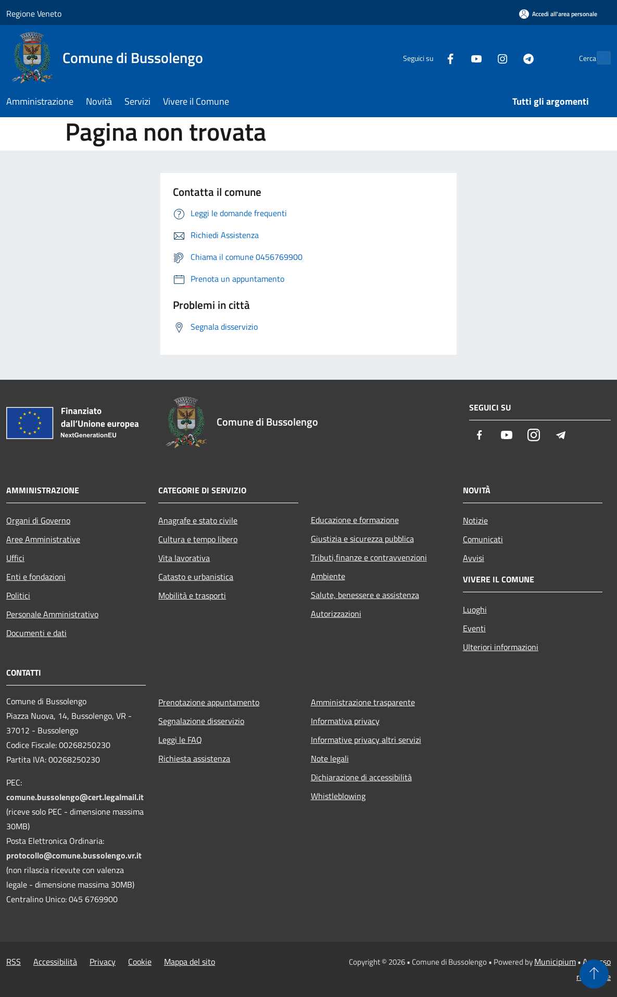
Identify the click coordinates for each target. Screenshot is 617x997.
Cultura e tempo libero (197, 539)
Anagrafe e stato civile (197, 520)
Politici (18, 595)
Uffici (15, 558)
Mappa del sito (189, 961)
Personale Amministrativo (52, 614)
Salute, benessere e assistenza (365, 595)
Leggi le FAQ (180, 739)
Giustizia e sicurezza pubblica (362, 538)
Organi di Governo (38, 520)
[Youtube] (453, 58)
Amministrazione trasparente (363, 702)
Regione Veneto (33, 13)
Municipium (555, 961)
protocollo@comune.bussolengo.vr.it (74, 855)
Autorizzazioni (336, 613)
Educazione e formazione (355, 520)
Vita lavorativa (184, 558)
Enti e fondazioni (36, 576)
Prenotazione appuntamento (208, 702)
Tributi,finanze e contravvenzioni (369, 557)
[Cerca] (598, 57)
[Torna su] (594, 974)
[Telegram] (505, 58)
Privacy (103, 961)
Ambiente (328, 576)
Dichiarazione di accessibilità (361, 777)
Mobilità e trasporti (192, 595)
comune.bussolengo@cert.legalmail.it (75, 797)
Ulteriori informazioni (500, 647)
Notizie (475, 520)
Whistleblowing (338, 796)
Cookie (140, 961)
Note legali (330, 758)
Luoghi (475, 609)
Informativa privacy (345, 721)
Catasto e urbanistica (195, 576)
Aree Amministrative (43, 539)
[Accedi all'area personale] (558, 14)
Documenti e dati (36, 633)
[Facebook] (427, 58)
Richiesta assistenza (194, 758)
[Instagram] (479, 58)
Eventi (474, 628)
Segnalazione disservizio (201, 721)
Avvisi (473, 558)
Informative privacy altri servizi (366, 739)
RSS (13, 961)
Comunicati (483, 539)
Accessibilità (55, 961)
